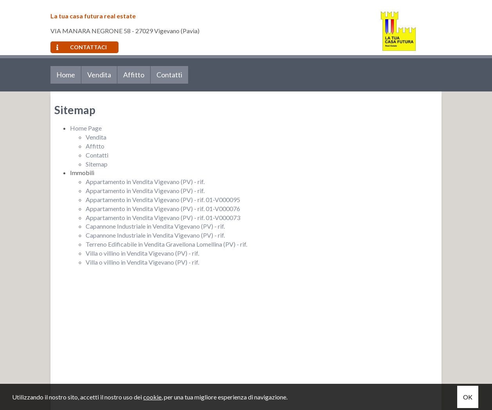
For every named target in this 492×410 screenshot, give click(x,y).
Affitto (133, 74)
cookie (152, 397)
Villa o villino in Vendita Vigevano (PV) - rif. (142, 253)
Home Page (86, 128)
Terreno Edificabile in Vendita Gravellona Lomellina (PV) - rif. (166, 244)
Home (65, 74)
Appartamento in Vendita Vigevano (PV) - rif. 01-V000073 (163, 217)
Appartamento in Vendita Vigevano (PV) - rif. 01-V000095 (163, 199)
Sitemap (97, 164)
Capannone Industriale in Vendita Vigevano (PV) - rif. (155, 226)
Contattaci (81, 47)
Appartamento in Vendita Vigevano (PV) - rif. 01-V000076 (163, 208)
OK (467, 397)
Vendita (99, 74)
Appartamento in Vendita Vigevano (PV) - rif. (145, 181)
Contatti (169, 74)
